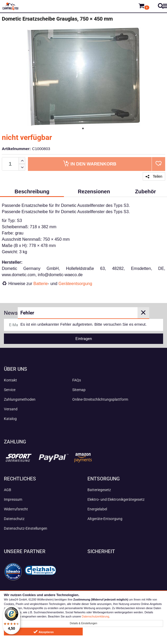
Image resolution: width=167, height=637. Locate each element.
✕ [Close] (143, 312)
